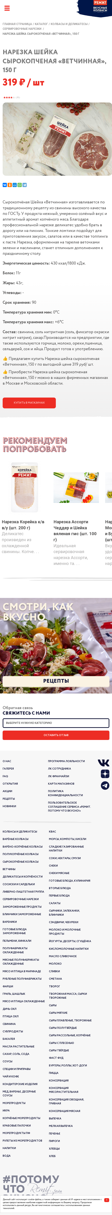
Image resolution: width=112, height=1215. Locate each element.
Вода (7, 1156)
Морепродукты (14, 1103)
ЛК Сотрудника (59, 769)
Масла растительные (18, 1047)
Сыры (53, 1006)
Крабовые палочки (17, 1126)
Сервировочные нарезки (22, 28)
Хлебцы (54, 1149)
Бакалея (9, 1039)
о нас (7, 761)
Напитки (9, 1148)
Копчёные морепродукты (21, 1118)
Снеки (53, 866)
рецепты (9, 799)
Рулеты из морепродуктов (22, 1141)
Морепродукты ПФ (16, 1133)
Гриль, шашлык (14, 994)
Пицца (53, 1073)
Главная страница (17, 24)
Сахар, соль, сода (16, 1054)
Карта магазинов (61, 784)
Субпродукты (13, 1032)
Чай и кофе (11, 1077)
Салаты (54, 903)
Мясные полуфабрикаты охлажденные (21, 962)
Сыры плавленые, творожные (70, 1021)
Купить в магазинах (29, 403)
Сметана (55, 979)
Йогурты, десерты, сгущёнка (70, 941)
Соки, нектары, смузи (65, 858)
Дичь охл (9, 1009)
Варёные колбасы (15, 839)
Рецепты (56, 681)
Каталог (41, 24)
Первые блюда (59, 896)
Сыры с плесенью (61, 1043)
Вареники (10, 922)
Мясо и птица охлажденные (24, 1001)
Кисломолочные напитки (69, 949)
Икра (6, 1111)
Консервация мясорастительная (63, 1090)
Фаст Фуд (56, 1058)
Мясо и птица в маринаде (22, 971)
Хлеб (52, 1156)
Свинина (9, 1024)
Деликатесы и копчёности (23, 877)
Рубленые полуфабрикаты (22, 979)
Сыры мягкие (58, 1013)
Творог (54, 987)
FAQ (5, 776)
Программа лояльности (66, 761)
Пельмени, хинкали (17, 941)
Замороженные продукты (22, 907)
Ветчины (9, 869)
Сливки (54, 971)
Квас (52, 832)
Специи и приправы (17, 1069)
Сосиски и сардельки (19, 884)
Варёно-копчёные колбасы (23, 847)
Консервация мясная (64, 1111)
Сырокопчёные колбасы (21, 862)
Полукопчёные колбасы (21, 854)
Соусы (7, 1062)
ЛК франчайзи (58, 776)
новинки (9, 806)
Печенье (54, 1134)
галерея (8, 769)
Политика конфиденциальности (65, 793)
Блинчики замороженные (22, 914)
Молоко (55, 964)
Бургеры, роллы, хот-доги (68, 1066)
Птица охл (11, 1017)
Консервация (59, 1081)
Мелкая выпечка (61, 1126)
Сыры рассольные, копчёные (70, 1036)
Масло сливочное (63, 956)
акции (7, 791)
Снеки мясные (59, 873)
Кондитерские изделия (20, 1084)
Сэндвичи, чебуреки (63, 922)
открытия (10, 784)
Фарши (8, 987)
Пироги (54, 1141)
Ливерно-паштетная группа (23, 892)
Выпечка (55, 1119)
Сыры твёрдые (59, 1051)
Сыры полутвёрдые (63, 1028)
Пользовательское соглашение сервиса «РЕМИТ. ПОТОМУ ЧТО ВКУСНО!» (69, 807)
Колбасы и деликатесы (69, 24)
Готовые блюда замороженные (15, 931)
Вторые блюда (60, 888)
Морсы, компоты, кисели (67, 839)
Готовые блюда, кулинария (69, 881)
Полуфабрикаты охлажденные (15, 950)
